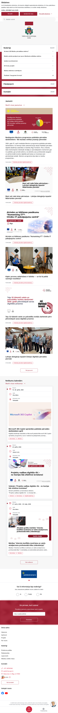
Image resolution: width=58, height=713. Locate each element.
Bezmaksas (12, 438)
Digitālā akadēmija (29, 496)
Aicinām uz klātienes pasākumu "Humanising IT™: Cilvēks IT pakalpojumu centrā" (28, 237)
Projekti (3, 638)
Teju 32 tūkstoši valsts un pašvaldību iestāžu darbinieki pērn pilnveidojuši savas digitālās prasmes (28, 318)
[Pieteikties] (29, 620)
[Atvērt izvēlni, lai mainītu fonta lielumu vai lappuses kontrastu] (43, 710)
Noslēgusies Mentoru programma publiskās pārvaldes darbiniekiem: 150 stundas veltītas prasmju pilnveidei (26, 138)
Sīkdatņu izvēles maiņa (7, 658)
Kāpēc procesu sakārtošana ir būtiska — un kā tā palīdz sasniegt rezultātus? (26, 277)
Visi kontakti (10, 682)
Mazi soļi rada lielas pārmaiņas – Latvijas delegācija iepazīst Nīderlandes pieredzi (28, 197)
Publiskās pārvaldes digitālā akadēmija (22, 162)
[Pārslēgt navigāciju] (29, 709)
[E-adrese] (4, 677)
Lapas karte (4, 656)
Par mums (4, 640)
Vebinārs (12, 496)
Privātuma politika (6, 650)
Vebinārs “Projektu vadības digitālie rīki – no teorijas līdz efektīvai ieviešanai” (29, 487)
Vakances (4, 632)
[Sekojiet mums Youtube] (6, 693)
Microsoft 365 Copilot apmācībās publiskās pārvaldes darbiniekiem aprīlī (29, 430)
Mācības (20, 438)
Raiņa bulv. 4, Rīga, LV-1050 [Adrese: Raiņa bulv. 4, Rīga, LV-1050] (11, 674)
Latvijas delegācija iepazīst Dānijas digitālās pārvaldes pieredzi (26, 358)
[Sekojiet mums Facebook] (2, 693)
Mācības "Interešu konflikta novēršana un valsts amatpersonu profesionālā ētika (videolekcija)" (27, 544)
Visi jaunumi (29, 370)
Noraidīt (10, 14)
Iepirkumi (4, 635)
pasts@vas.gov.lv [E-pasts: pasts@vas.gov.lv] (8, 671)
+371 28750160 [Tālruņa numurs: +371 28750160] (8, 668)
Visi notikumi (29, 562)
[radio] (18, 594)
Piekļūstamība (5, 653)
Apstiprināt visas (28, 14)
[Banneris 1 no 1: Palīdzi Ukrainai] (29, 574)
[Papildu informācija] (9, 677)
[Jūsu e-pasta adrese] (29, 614)
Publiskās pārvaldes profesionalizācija (23, 282)
